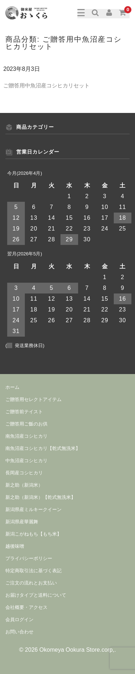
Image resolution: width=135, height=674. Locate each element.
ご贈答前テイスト (24, 411)
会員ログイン (19, 619)
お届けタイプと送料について (35, 595)
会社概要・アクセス (26, 607)
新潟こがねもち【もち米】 (33, 534)
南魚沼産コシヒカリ (26, 436)
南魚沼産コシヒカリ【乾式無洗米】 (42, 448)
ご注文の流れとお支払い (31, 583)
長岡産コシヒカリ (24, 472)
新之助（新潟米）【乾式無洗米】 (40, 497)
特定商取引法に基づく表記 (33, 570)
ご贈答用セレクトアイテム (33, 399)
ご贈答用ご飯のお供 (26, 424)
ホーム (12, 387)
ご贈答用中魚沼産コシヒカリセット (46, 85)
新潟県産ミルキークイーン (33, 509)
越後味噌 (14, 546)
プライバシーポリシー (28, 558)
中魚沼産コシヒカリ (26, 460)
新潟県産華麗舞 (21, 521)
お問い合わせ (19, 631)
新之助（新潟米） (24, 485)
